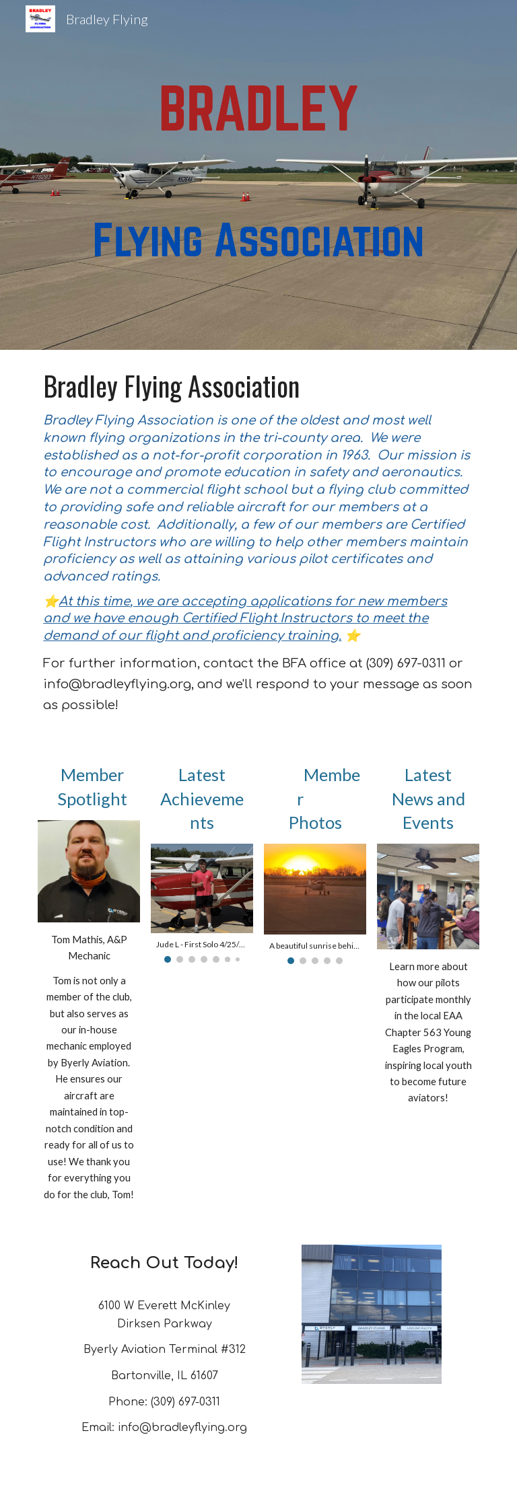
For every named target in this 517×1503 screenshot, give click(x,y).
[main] (258, 543)
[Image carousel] (201, 903)
